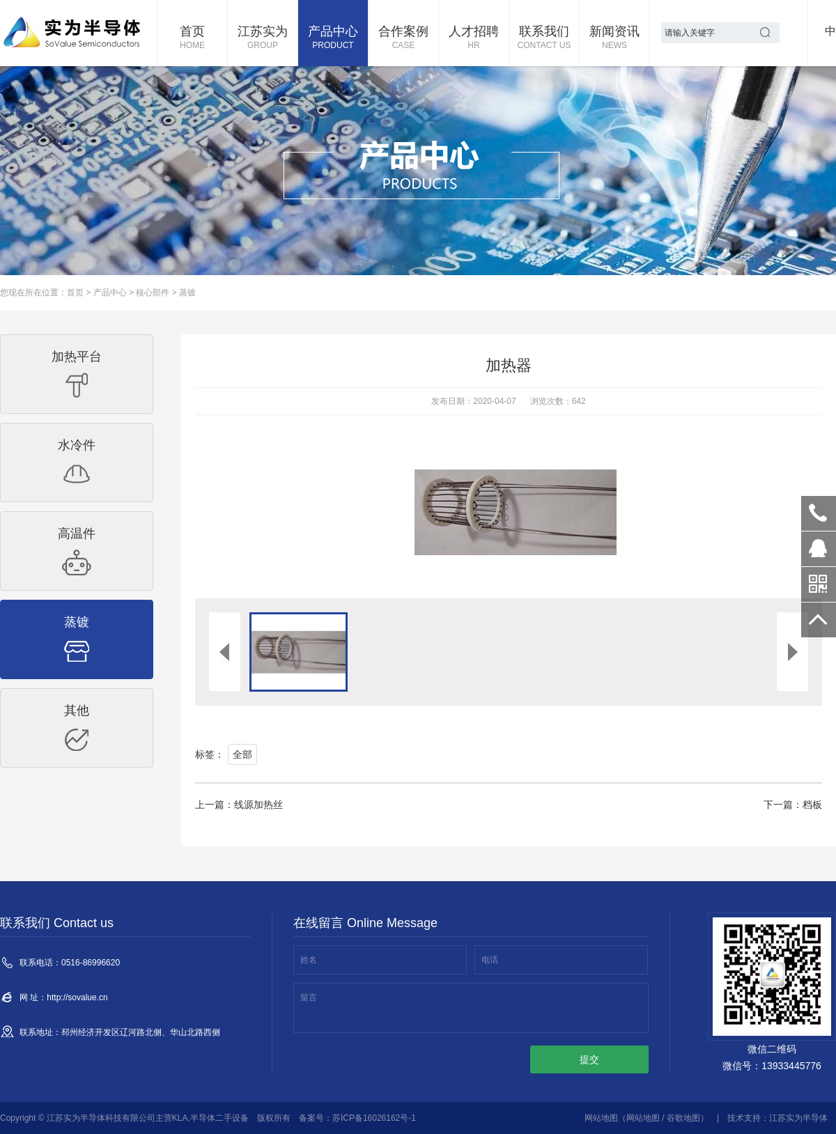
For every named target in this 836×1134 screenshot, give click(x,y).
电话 (489, 960)
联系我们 (544, 38)
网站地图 (601, 1118)
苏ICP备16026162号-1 (374, 1118)
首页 (192, 38)
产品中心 (333, 38)
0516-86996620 (818, 513)
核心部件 (152, 292)
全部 (242, 754)
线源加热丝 (258, 804)
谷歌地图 (683, 1118)
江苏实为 (262, 38)
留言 (308, 997)
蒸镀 (187, 292)
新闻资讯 (614, 38)
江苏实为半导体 (798, 1118)
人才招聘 (474, 38)
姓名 (308, 960)
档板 (812, 804)
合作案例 (403, 38)
